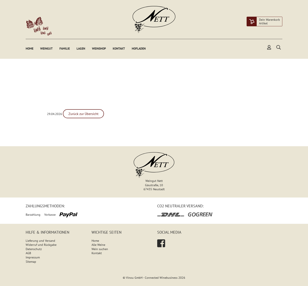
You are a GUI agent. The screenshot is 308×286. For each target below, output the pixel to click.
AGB (28, 253)
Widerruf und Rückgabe (41, 245)
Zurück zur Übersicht (83, 114)
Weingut (46, 48)
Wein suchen (100, 249)
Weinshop (99, 48)
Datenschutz (34, 249)
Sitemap (31, 262)
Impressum (33, 257)
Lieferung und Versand (40, 241)
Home (29, 48)
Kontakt (119, 48)
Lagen (81, 48)
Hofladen (139, 48)
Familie (64, 48)
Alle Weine (98, 245)
